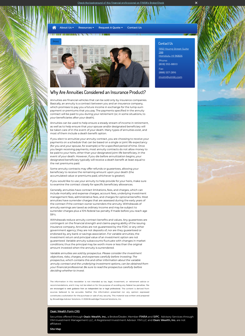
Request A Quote (109, 27)
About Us (66, 27)
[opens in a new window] (147, 316)
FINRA (143, 316)
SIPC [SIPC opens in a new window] (156, 316)
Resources (85, 27)
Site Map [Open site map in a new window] (55, 329)
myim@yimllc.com (170, 77)
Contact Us (134, 27)
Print (56, 41)
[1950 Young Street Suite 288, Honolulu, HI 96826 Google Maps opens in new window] (175, 52)
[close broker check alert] (196, 3)
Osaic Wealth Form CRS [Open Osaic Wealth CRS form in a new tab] (65, 311)
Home (54, 28)
